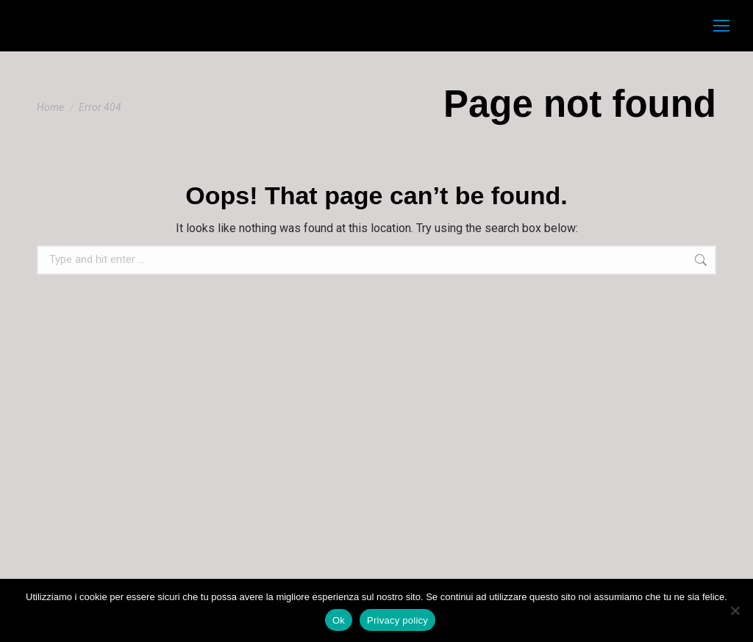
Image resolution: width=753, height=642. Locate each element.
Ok (338, 620)
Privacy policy (397, 620)
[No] (734, 610)
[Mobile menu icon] (721, 26)
